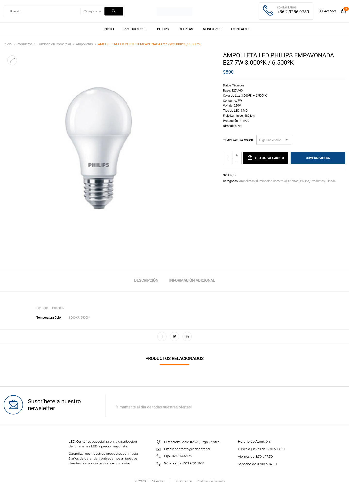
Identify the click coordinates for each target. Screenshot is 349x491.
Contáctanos (287, 7)
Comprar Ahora (318, 158)
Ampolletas (84, 44)
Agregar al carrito (269, 158)
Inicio (8, 44)
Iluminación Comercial (54, 44)
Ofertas (293, 181)
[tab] (146, 281)
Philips (304, 181)
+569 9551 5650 (193, 463)
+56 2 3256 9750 (293, 11)
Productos (24, 44)
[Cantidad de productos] (232, 158)
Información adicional (192, 280)
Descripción (146, 280)
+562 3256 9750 (182, 456)
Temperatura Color (238, 140)
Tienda (331, 181)
